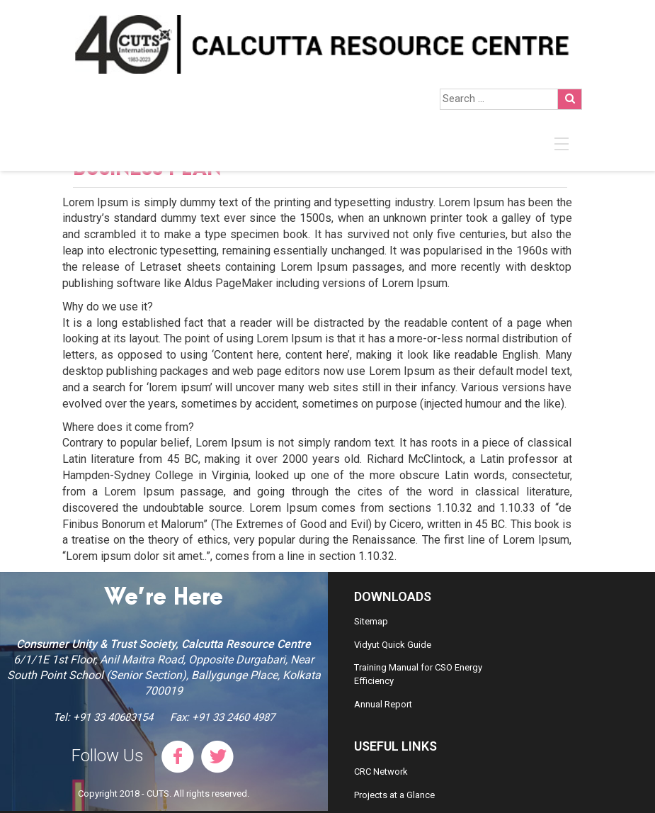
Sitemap (371, 621)
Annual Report (383, 704)
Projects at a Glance (394, 795)
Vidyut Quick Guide (392, 644)
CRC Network (381, 771)
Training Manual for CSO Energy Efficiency (418, 674)
